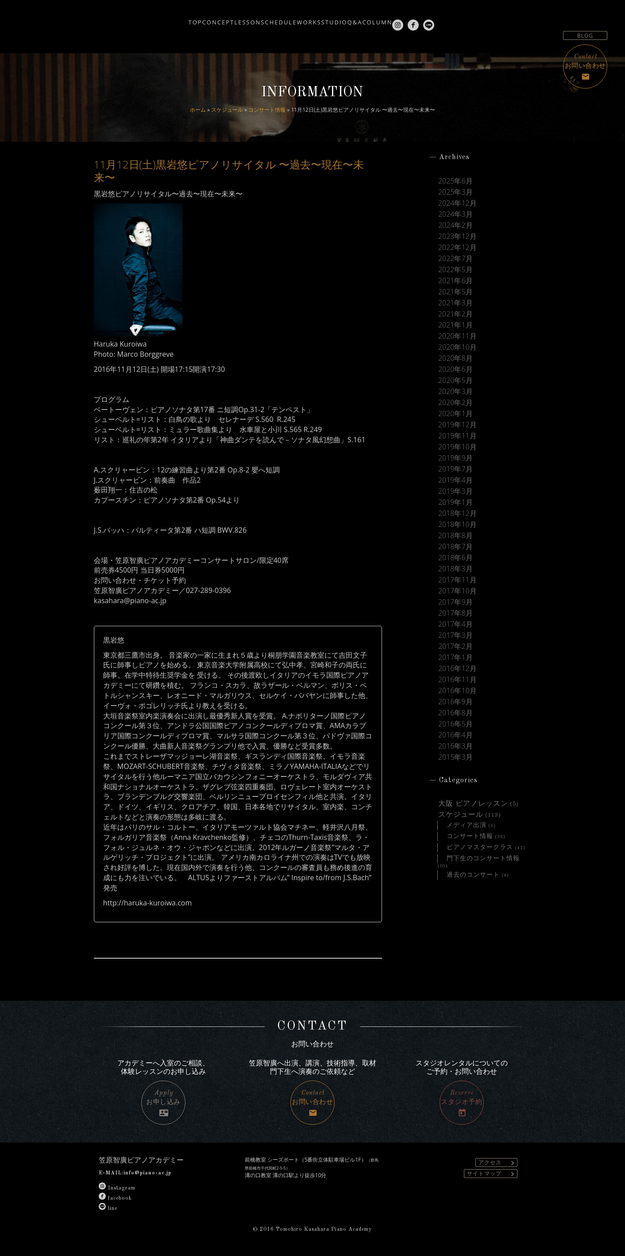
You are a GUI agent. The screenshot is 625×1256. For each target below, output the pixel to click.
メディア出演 (466, 862)
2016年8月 (455, 745)
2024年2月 (455, 228)
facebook (115, 1198)
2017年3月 (455, 663)
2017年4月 (455, 651)
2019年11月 (457, 451)
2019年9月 (455, 475)
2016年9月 (455, 733)
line (108, 1208)
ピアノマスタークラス (480, 886)
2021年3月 (455, 311)
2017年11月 (457, 604)
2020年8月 (455, 369)
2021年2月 (455, 322)
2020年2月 (455, 416)
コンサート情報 (266, 109)
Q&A (377, 18)
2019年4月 (455, 498)
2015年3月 (455, 792)
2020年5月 (455, 393)
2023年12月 (457, 240)
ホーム (198, 109)
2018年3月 (455, 592)
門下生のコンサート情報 (483, 897)
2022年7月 (455, 264)
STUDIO (343, 18)
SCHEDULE (261, 18)
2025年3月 (455, 193)
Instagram (117, 1188)
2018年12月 (457, 533)
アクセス (497, 1162)
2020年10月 (457, 358)
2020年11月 (457, 346)
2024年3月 (455, 217)
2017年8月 (455, 639)
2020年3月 (455, 405)
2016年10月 (457, 721)
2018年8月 (455, 557)
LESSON (216, 18)
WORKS (304, 18)
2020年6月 (455, 381)
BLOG (585, 35)
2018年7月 (455, 569)
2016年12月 (457, 698)
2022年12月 (457, 252)
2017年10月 (457, 616)
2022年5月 (455, 275)
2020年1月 (455, 428)
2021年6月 (455, 287)
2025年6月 (455, 181)
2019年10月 (457, 463)
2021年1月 (455, 334)
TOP (138, 18)
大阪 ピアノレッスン (473, 839)
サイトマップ (492, 1174)
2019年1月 (455, 522)
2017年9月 (455, 627)
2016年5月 (455, 757)
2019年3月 (455, 510)
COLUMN (412, 18)
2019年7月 (455, 486)
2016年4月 (455, 768)
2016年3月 (455, 780)
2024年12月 (457, 205)
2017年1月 (455, 686)
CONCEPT (174, 18)
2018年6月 (455, 580)
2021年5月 (455, 299)
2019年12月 (457, 440)
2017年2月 (455, 674)
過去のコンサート (473, 915)
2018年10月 (457, 545)
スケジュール (227, 109)
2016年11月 (457, 710)
